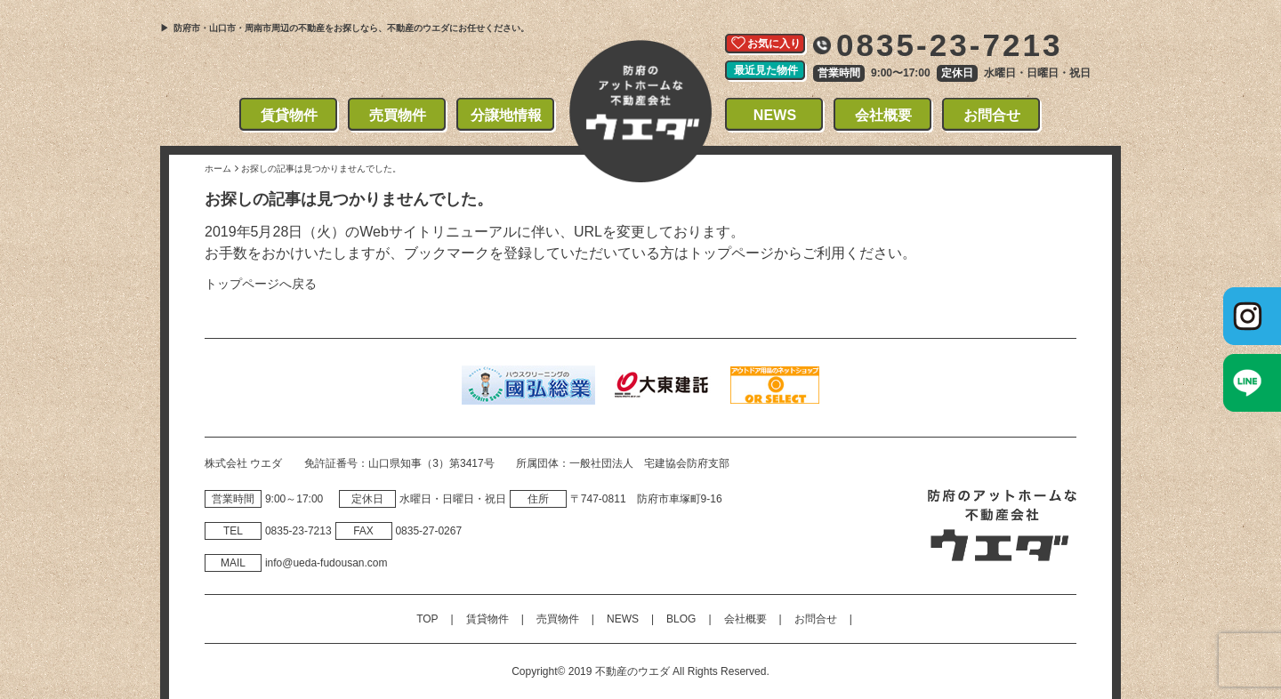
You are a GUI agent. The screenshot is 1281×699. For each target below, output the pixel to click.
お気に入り (774, 43)
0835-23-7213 (949, 45)
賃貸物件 (289, 115)
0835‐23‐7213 (298, 531)
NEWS (775, 115)
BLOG (681, 619)
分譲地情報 (507, 115)
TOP (427, 619)
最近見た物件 (766, 70)
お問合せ (992, 115)
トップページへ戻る (261, 284)
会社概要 (884, 115)
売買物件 (398, 115)
